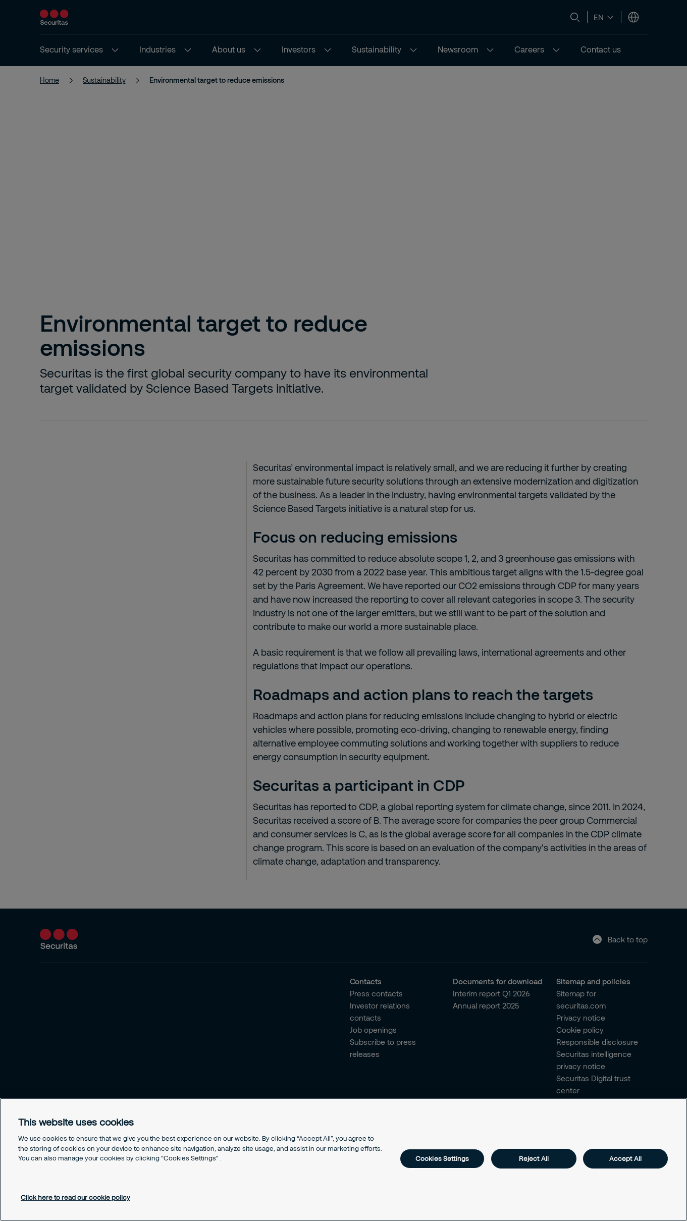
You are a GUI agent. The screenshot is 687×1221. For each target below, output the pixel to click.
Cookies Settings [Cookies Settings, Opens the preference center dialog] (442, 1158)
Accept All (625, 1158)
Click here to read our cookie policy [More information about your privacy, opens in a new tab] (75, 1197)
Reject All (534, 1158)
